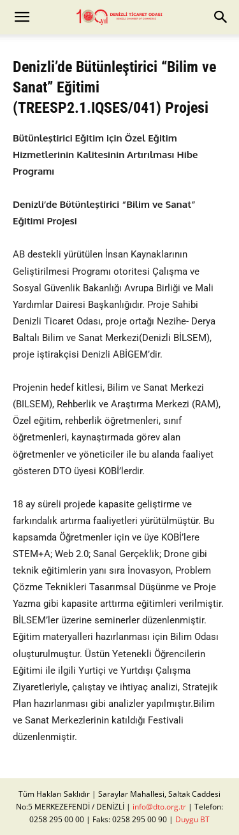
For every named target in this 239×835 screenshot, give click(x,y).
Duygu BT (192, 819)
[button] (21, 17)
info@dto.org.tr (159, 806)
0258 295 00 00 (56, 819)
